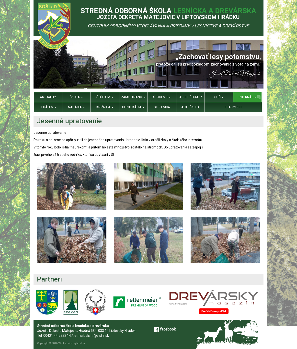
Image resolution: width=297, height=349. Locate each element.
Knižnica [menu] (105, 107)
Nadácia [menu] (76, 107)
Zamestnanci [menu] (133, 97)
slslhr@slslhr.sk (97, 336)
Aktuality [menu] (48, 97)
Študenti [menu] (162, 97)
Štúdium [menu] (104, 97)
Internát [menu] (247, 97)
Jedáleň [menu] (48, 107)
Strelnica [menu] (162, 107)
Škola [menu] (76, 97)
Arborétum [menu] (190, 97)
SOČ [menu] (219, 97)
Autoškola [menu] (190, 107)
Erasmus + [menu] (233, 107)
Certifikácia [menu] (133, 107)
